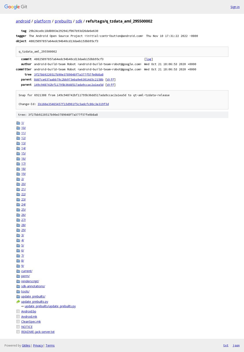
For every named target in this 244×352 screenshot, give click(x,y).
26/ (23, 215)
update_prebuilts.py (34, 301)
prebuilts (63, 21)
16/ (23, 158)
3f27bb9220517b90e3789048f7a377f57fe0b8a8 (68, 74)
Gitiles (26, 345)
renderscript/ (30, 281)
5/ (22, 245)
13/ (23, 143)
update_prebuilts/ (33, 296)
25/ (23, 209)
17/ (23, 163)
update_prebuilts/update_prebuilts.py (50, 306)
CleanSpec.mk (31, 321)
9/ (22, 266)
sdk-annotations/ (33, 286)
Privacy (38, 345)
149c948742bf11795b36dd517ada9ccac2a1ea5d (68, 85)
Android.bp (28, 311)
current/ (26, 271)
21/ (23, 189)
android (23, 21)
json (236, 345)
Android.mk (29, 316)
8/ (22, 260)
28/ (23, 225)
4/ (22, 240)
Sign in (235, 7)
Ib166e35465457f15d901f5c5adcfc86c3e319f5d (73, 104)
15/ (23, 153)
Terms (50, 345)
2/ (22, 179)
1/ (22, 123)
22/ (23, 194)
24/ (23, 204)
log (148, 59)
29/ (23, 230)
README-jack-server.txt (38, 332)
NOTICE (27, 327)
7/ (22, 255)
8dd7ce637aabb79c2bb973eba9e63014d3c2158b (68, 79)
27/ (23, 220)
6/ (22, 250)
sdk (79, 21)
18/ (23, 169)
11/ (23, 133)
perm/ (25, 276)
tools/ (25, 291)
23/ (23, 199)
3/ (22, 235)
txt (225, 345)
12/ (23, 138)
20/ (23, 184)
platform (42, 21)
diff (110, 79)
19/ (23, 174)
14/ (23, 148)
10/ (23, 128)
